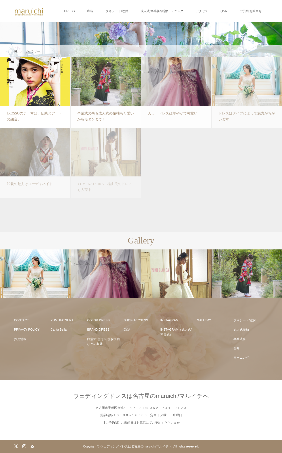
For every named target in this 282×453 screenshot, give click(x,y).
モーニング (241, 357)
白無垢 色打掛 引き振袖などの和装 (103, 341)
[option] (35, 273)
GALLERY (204, 320)
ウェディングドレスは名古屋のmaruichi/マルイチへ (141, 396)
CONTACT (21, 320)
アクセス (202, 11)
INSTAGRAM (169, 320)
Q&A (223, 11)
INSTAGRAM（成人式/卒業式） (176, 332)
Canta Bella (58, 329)
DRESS (69, 11)
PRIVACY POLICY (27, 329)
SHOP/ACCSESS (136, 320)
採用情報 (20, 339)
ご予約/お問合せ (250, 11)
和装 (90, 11)
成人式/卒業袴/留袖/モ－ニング (161, 11)
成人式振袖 (241, 329)
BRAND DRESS (98, 329)
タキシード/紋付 (117, 11)
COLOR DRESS (98, 320)
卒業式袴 (239, 339)
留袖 (236, 348)
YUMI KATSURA (62, 320)
